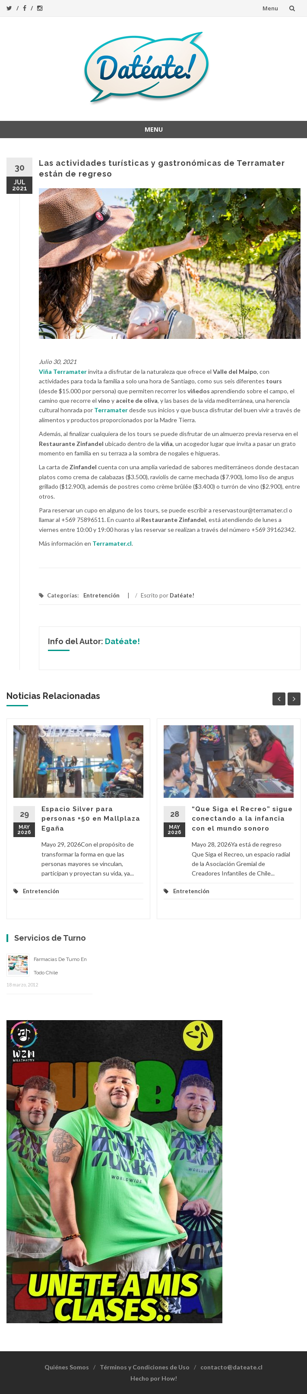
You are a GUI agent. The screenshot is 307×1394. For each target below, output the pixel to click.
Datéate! (182, 595)
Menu (270, 8)
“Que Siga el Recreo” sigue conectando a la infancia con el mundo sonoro (242, 818)
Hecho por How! (153, 1378)
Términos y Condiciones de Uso (145, 1367)
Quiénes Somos (66, 1367)
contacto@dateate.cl (231, 1367)
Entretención (101, 595)
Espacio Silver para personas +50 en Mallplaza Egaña (90, 818)
